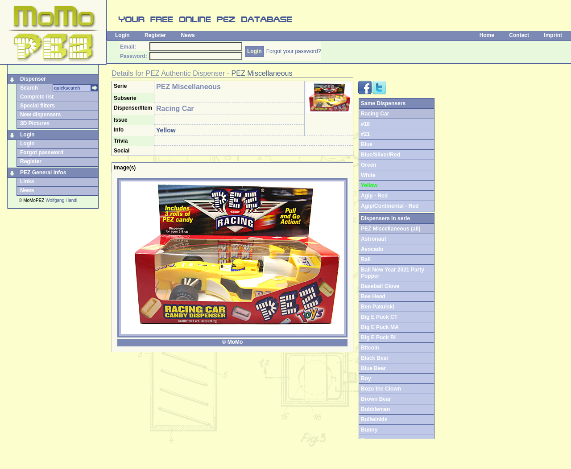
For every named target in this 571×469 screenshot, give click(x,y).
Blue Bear (373, 368)
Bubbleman (375, 409)
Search (29, 88)
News (187, 35)
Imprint (553, 35)
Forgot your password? (293, 51)
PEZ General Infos (43, 172)
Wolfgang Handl (61, 200)
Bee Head (373, 296)
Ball (366, 259)
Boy (366, 378)
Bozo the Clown (381, 389)
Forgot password (41, 152)
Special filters (37, 106)
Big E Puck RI (378, 337)
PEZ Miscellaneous (262, 73)
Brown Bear (376, 399)
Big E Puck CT (379, 317)
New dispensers (40, 114)
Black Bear (375, 358)
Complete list (37, 97)
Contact (519, 35)
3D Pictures (35, 123)
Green (369, 165)
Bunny (369, 430)
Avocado (372, 249)
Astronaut (373, 239)
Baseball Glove (380, 286)
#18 (365, 124)
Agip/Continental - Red (389, 206)
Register (155, 35)
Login (122, 35)
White (368, 175)
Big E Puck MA (380, 327)
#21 (365, 134)
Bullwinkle (374, 419)
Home (487, 35)
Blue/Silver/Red (380, 155)
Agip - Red (374, 196)
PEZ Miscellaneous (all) (390, 229)
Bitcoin (370, 348)
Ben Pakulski (377, 307)
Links (27, 181)
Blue (366, 144)
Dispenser (33, 79)
